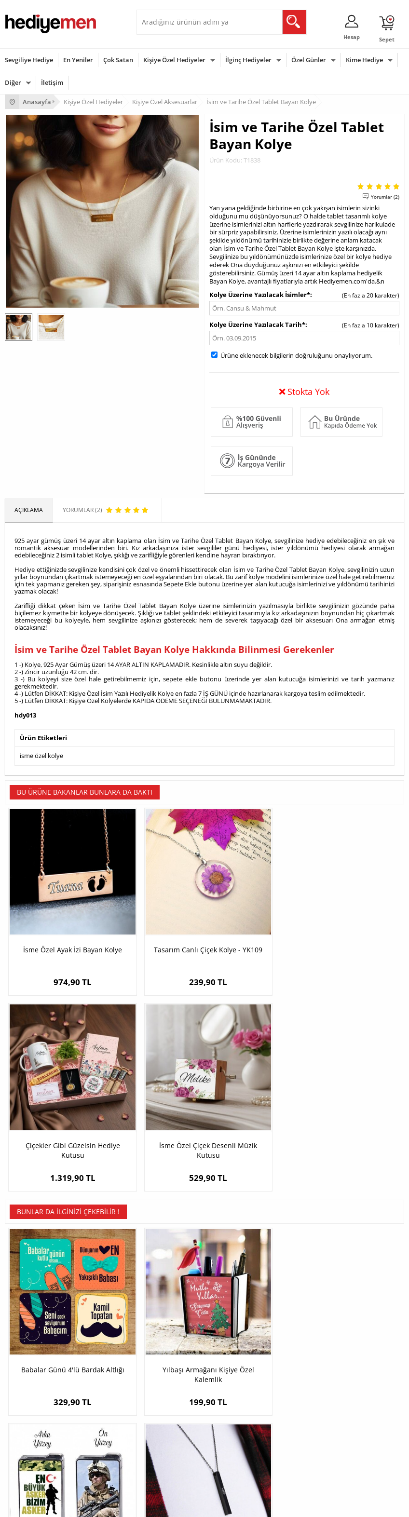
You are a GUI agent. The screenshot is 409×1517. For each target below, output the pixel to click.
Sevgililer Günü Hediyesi (37, 1394)
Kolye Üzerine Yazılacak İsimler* (259, 294)
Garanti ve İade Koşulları (37, 1320)
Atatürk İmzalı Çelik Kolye (354, 1105)
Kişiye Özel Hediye (166, 1277)
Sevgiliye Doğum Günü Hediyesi (320, 1305)
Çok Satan (118, 59)
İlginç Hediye (158, 1466)
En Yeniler (78, 59)
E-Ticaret (175, 1505)
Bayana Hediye (161, 1408)
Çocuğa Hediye (161, 1423)
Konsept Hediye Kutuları (309, 1277)
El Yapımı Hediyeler (167, 1320)
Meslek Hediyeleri (165, 1349)
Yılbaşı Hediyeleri (28, 1423)
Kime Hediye (364, 59)
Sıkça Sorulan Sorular (33, 1349)
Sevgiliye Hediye (29, 59)
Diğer (13, 82)
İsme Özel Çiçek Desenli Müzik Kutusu (354, 916)
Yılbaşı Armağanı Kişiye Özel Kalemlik (154, 1105)
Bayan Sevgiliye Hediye (308, 1334)
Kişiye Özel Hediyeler (174, 59)
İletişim (52, 82)
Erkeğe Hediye (160, 1394)
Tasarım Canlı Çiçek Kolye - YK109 (154, 916)
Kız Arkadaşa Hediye (168, 1305)
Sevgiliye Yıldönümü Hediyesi (316, 1349)
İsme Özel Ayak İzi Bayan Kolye (55, 916)
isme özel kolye (41, 755)
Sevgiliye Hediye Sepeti (308, 1291)
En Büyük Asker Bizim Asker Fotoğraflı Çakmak (254, 1105)
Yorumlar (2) (385, 196)
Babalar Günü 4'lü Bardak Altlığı (55, 1105)
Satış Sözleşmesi (27, 1305)
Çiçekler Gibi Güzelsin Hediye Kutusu (254, 916)
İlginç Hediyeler (248, 59)
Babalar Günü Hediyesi (36, 1466)
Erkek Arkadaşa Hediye (172, 1291)
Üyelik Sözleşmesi (29, 1291)
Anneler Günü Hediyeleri (38, 1437)
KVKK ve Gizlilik (25, 1334)
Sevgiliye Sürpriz (163, 1334)
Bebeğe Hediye (161, 1437)
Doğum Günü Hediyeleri (37, 1408)
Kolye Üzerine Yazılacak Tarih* (257, 324)
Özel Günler (308, 59)
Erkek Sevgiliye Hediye (307, 1320)
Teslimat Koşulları (29, 1277)
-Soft (154, 1505)
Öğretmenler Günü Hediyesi (42, 1452)
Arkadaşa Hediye (164, 1452)
